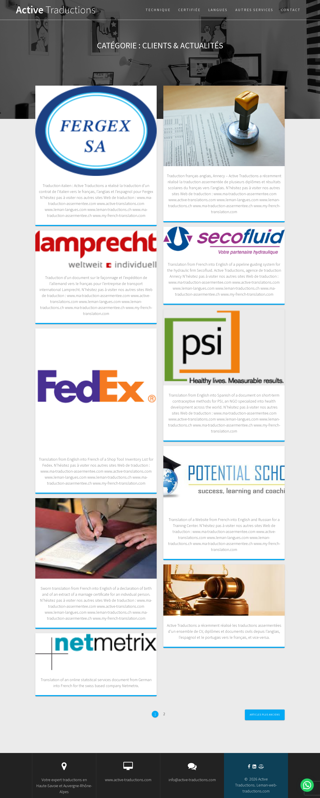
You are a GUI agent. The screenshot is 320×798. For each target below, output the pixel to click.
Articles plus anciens (265, 714)
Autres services (254, 10)
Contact (291, 10)
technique (158, 10)
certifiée (189, 10)
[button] (307, 785)
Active (56, 10)
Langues (218, 10)
